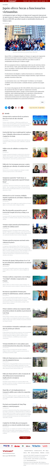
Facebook (9, 107)
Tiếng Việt (25, 1)
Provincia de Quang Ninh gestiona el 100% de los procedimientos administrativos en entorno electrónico (17, 262)
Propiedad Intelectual (28, 450)
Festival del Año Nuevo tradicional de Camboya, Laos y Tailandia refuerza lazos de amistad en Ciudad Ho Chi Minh (17, 134)
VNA (29, 452)
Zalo (6, 107)
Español (36, 1)
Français (33, 1)
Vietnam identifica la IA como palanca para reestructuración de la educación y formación (16, 345)
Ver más (7, 113)
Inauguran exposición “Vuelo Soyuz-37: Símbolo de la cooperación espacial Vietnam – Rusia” (16, 180)
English (29, 1)
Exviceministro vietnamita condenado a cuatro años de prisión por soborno (17, 327)
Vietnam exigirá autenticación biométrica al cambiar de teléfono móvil (16, 226)
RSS (44, 450)
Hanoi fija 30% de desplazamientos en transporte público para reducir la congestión (16, 391)
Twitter (12, 107)
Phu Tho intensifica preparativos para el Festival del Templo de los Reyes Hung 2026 (16, 211)
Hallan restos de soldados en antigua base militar (15, 149)
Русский (43, 1)
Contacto (47, 452)
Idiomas (25, 452)
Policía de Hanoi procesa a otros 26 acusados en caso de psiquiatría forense (17, 359)
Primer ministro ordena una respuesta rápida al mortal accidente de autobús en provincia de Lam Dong (17, 311)
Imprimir (15, 107)
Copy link (19, 107)
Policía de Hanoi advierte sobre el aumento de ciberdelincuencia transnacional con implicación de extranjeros (16, 376)
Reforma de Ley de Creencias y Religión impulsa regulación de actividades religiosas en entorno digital (17, 197)
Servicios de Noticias (35, 452)
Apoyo (47, 450)
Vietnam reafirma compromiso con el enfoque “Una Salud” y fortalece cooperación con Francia (17, 279)
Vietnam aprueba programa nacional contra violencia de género (16, 241)
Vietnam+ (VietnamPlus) (12, 1)
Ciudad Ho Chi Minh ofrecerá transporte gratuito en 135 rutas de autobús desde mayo (16, 424)
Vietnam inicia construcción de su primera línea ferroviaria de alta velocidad (16, 117)
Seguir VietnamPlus (33, 107)
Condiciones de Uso (38, 450)
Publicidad (42, 452)
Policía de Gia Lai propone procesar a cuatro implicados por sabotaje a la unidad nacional (16, 165)
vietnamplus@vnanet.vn (31, 460)
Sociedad (5, 4)
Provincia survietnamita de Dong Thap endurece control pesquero (14, 405)
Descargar (25, 437)
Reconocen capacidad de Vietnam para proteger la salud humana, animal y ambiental (16, 292)
